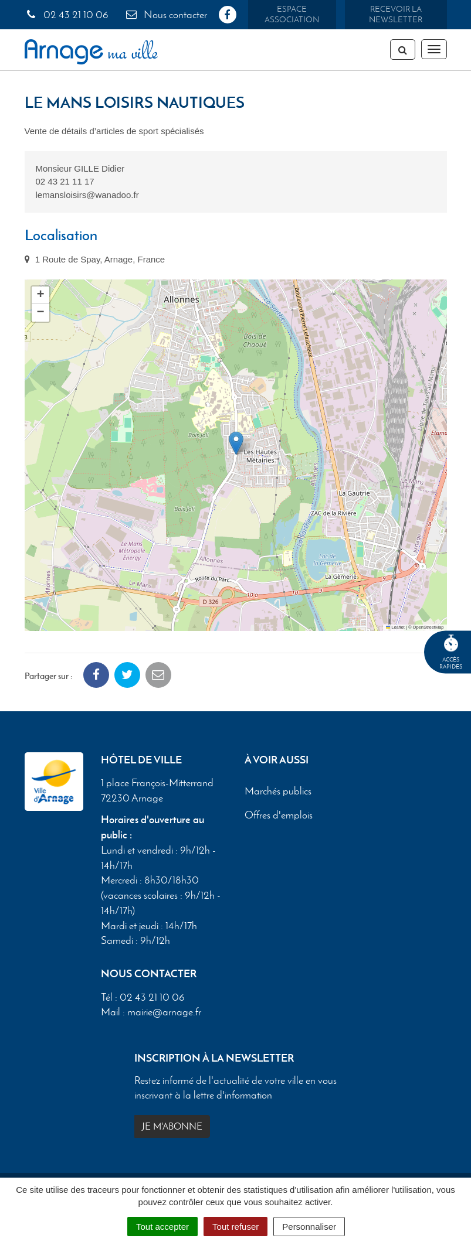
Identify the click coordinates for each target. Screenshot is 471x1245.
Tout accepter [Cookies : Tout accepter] (162, 1227)
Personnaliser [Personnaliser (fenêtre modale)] (309, 1227)
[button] (236, 443)
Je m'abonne (172, 1126)
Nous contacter (166, 14)
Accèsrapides (451, 652)
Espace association (292, 14)
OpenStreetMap (428, 627)
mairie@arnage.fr (164, 1011)
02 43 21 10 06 (67, 14)
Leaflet (395, 627)
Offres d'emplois (279, 815)
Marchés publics (278, 790)
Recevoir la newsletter (395, 14)
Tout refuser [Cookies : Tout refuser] (235, 1227)
